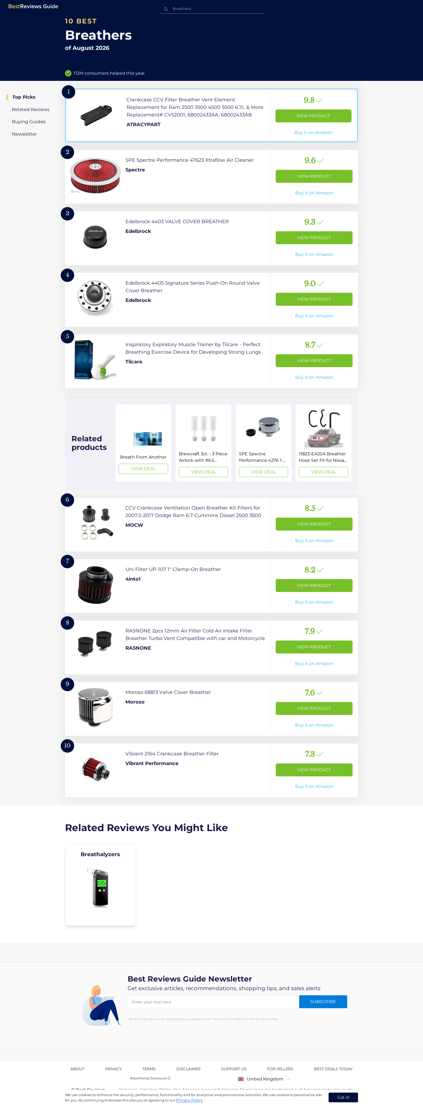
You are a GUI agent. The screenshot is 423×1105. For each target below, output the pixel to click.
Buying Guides (28, 121)
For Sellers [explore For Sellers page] (280, 1068)
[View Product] (211, 115)
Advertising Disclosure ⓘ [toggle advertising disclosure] (150, 1078)
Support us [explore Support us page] (234, 1068)
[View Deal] (143, 442)
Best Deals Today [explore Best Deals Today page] (333, 1068)
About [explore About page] (77, 1068)
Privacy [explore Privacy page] (113, 1068)
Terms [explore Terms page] (149, 1068)
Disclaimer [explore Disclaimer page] (188, 1068)
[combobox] (211, 9)
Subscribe (323, 1001)
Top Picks (23, 97)
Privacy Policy (189, 1100)
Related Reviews (30, 109)
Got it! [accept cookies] (343, 1097)
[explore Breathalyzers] (100, 885)
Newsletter (24, 134)
